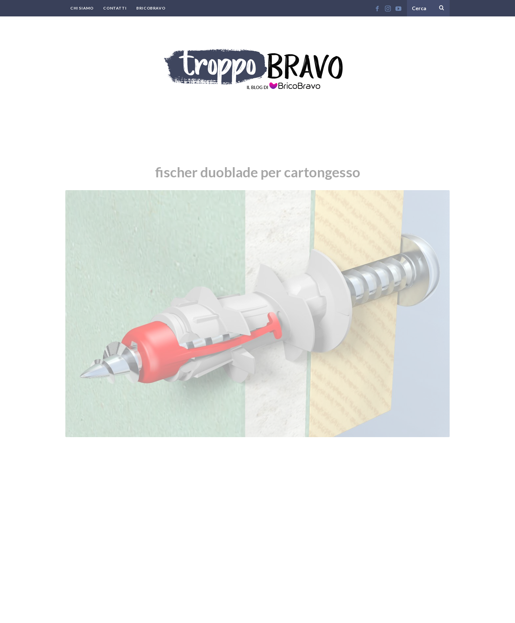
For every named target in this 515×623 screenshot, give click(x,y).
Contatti (114, 8)
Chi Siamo (81, 8)
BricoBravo (150, 8)
